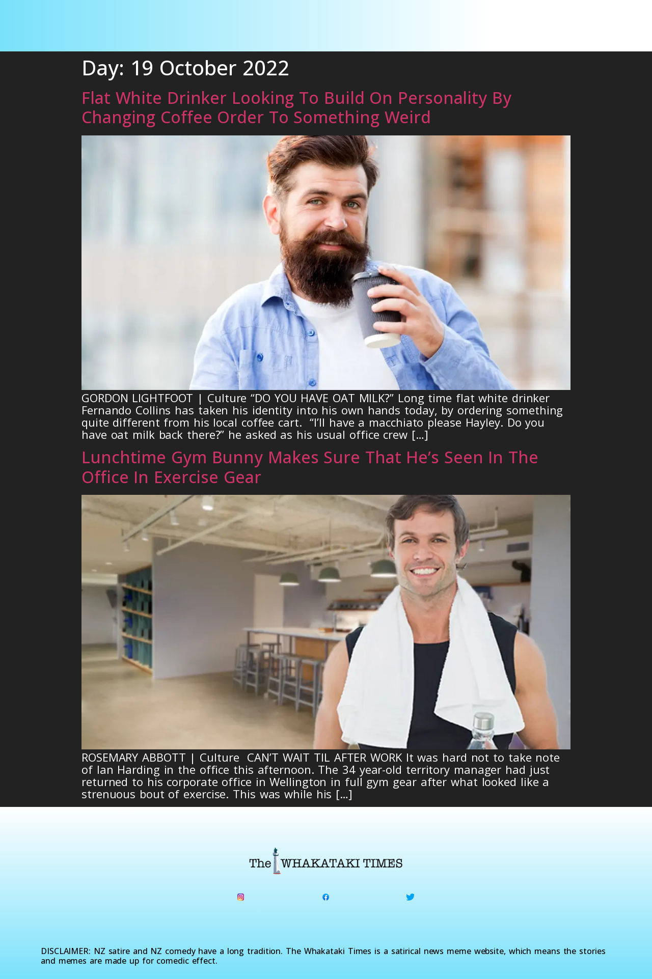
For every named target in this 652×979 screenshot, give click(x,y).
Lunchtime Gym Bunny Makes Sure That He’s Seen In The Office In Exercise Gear (310, 466)
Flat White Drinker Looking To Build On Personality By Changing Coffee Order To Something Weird (296, 107)
